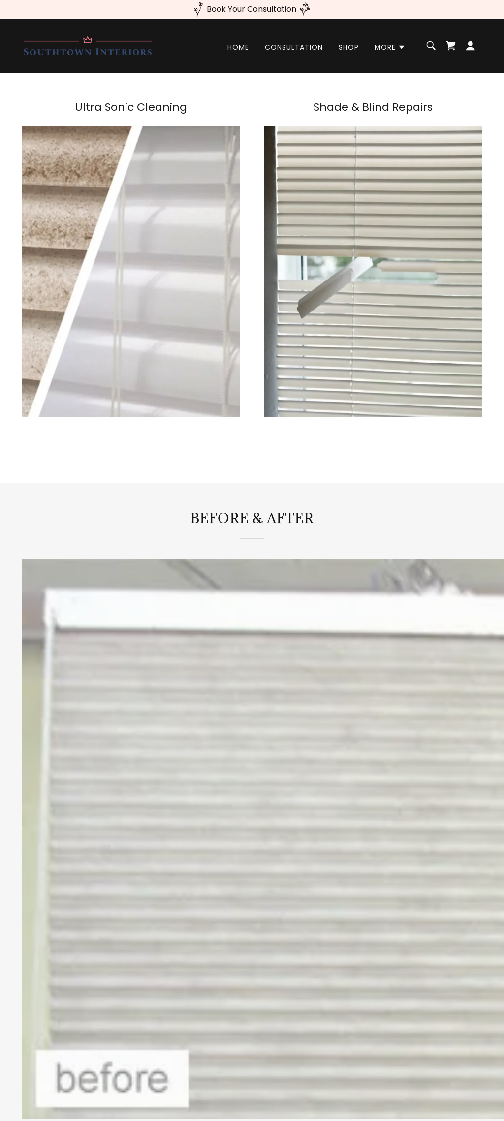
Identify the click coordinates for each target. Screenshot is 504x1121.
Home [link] (238, 47)
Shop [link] (349, 47)
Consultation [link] (294, 47)
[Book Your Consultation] (252, 9)
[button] (390, 47)
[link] (88, 45)
